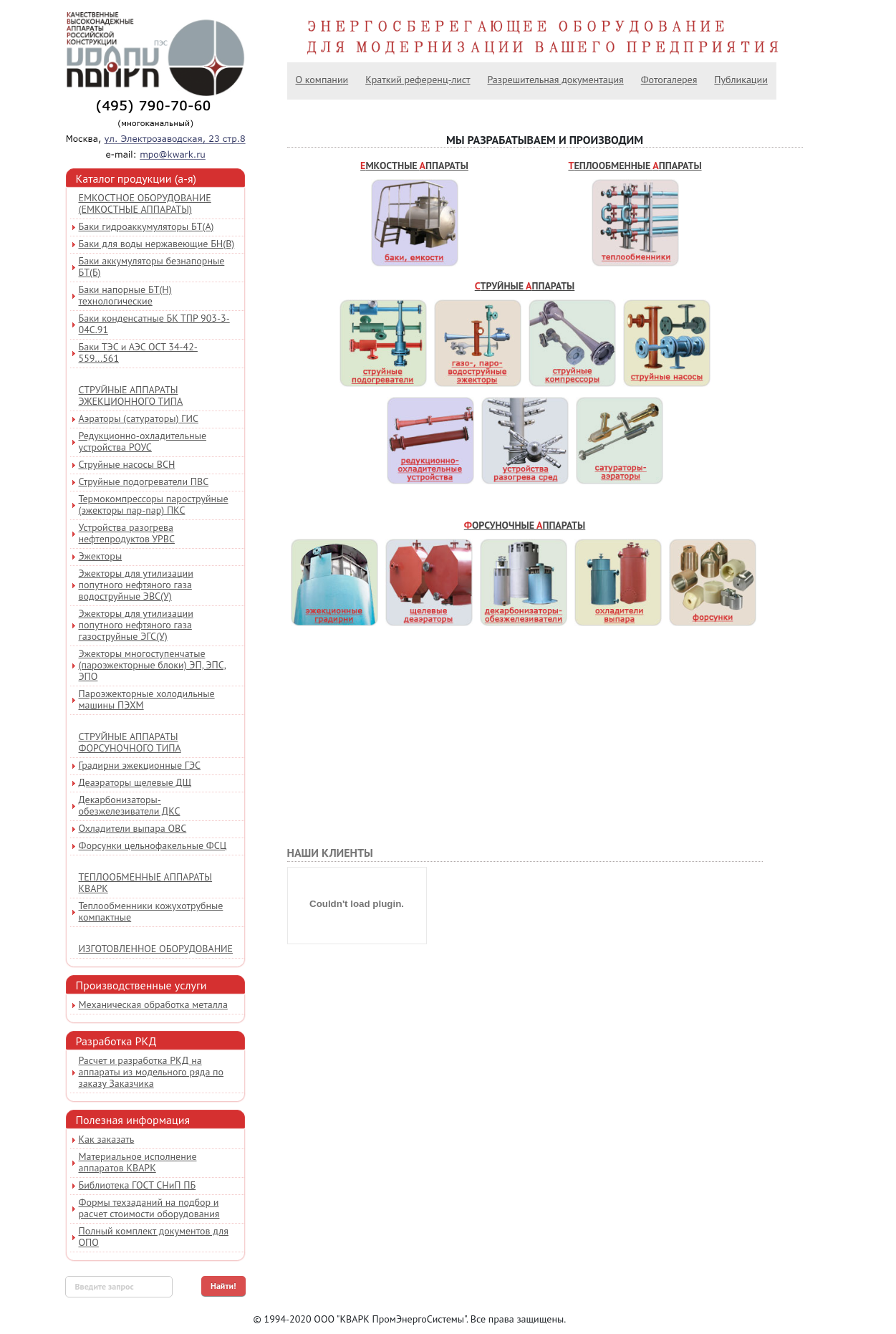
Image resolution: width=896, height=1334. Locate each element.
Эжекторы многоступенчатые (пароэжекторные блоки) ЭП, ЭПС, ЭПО (152, 665)
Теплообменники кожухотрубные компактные (151, 911)
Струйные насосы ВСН (127, 464)
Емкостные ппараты (414, 165)
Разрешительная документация (556, 79)
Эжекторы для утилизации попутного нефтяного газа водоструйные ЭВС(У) (136, 584)
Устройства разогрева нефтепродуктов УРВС (127, 533)
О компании (322, 79)
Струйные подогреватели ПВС (144, 481)
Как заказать (107, 1139)
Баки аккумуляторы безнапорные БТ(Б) (152, 266)
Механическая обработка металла (153, 1004)
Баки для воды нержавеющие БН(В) (157, 243)
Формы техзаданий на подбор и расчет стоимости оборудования (149, 1207)
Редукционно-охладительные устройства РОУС (143, 441)
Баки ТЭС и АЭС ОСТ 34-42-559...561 (138, 352)
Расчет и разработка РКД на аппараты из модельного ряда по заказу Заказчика (151, 1072)
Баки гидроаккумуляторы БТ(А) (146, 226)
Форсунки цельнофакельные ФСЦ (153, 845)
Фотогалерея (669, 79)
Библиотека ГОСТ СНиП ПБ (137, 1185)
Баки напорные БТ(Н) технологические (125, 295)
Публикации (740, 79)
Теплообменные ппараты (634, 165)
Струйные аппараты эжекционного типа (131, 395)
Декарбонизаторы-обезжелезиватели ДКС (129, 805)
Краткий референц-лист (417, 79)
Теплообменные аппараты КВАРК (146, 882)
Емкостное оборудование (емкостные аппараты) (145, 203)
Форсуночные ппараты (525, 525)
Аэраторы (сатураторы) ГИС (138, 418)
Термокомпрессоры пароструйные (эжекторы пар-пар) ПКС (153, 504)
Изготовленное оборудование (156, 948)
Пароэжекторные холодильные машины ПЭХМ (147, 699)
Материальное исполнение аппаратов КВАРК (138, 1162)
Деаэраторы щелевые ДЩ (135, 782)
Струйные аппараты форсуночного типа (130, 742)
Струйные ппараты (525, 285)
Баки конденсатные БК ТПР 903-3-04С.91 (154, 323)
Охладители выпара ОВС (133, 828)
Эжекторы (100, 556)
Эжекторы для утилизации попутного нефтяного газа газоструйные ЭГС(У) (136, 625)
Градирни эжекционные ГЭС (140, 765)
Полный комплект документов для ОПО (153, 1236)
